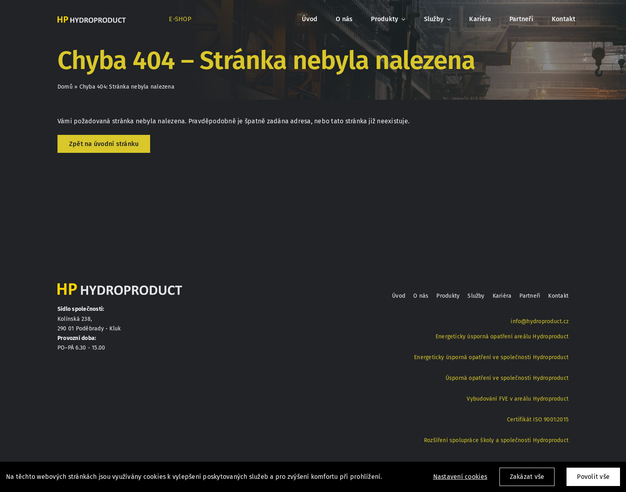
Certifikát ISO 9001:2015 (538, 419)
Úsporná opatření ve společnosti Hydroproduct (507, 378)
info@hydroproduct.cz (540, 321)
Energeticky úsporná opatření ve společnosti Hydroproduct (491, 357)
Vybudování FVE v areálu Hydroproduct (518, 398)
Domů (65, 86)
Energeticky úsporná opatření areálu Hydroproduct (502, 336)
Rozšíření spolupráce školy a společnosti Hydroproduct (496, 440)
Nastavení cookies (460, 476)
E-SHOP (180, 19)
